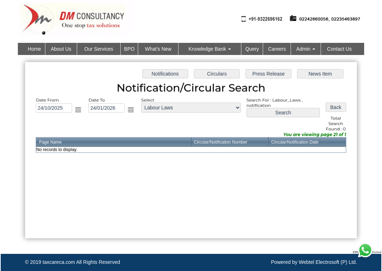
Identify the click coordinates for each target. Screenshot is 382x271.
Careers (277, 49)
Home (34, 49)
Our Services (98, 49)
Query (252, 49)
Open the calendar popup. (80, 110)
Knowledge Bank (210, 49)
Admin (306, 49)
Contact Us (339, 49)
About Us (61, 49)
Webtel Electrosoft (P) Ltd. (328, 262)
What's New (158, 49)
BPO (129, 49)
